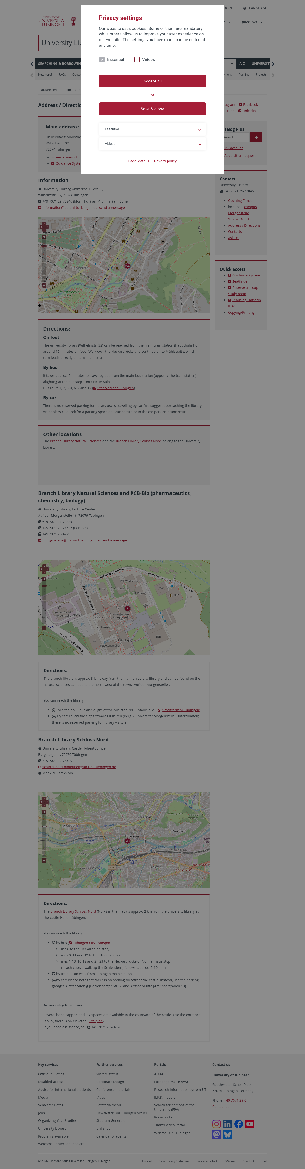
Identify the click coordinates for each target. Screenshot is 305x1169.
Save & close (152, 109)
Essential (115, 59)
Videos (148, 59)
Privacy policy (165, 161)
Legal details (138, 161)
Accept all (152, 81)
